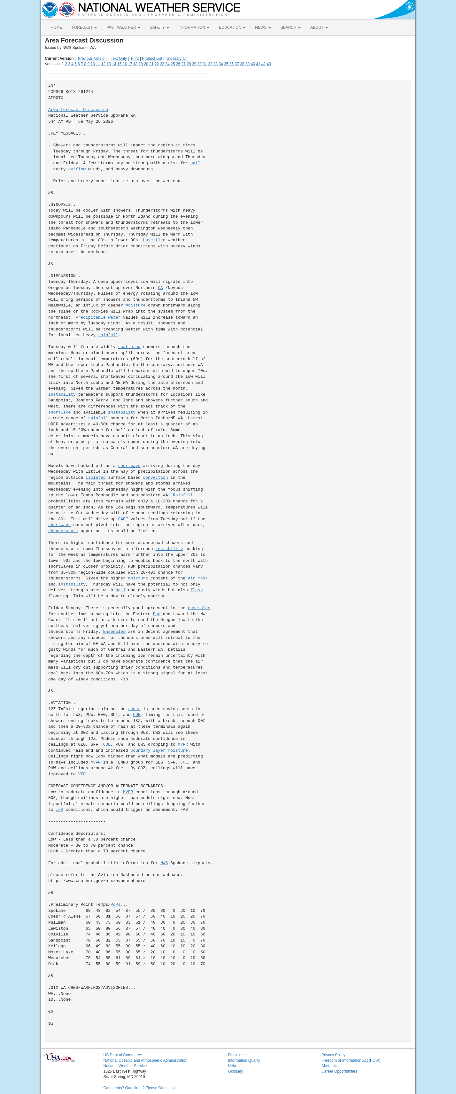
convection (155, 477)
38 (242, 64)
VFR (82, 774)
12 (103, 64)
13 (109, 64)
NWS (164, 863)
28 (189, 64)
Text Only (119, 58)
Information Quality (244, 1060)
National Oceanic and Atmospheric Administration (146, 1060)
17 (130, 64)
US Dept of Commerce (123, 1055)
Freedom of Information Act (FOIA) (350, 1060)
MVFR (183, 744)
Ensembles (114, 631)
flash (196, 590)
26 (178, 64)
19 (141, 64)
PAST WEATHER (123, 27)
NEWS (263, 27)
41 (258, 64)
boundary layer (147, 750)
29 (194, 64)
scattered (129, 347)
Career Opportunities (339, 1071)
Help (232, 1066)
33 (215, 64)
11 (98, 64)
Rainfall (183, 495)
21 (151, 64)
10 (92, 64)
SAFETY (159, 27)
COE (136, 714)
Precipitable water (98, 317)
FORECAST (84, 27)
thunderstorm (63, 531)
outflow (77, 169)
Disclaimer (237, 1055)
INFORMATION (194, 27)
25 (173, 64)
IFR (59, 809)
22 (157, 64)
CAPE (123, 519)
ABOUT (319, 27)
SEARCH (291, 27)
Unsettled (154, 240)
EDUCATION (232, 27)
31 (205, 64)
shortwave (59, 412)
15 (119, 64)
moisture (135, 305)
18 (135, 64)
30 (199, 64)
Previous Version (92, 58)
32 (210, 64)
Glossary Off (177, 58)
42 (263, 64)
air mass (198, 578)
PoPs (115, 904)
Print (135, 58)
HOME (56, 27)
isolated (95, 477)
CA (160, 287)
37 (237, 64)
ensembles (199, 608)
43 (269, 64)
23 (162, 64)
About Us (329, 1066)
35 (226, 64)
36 (231, 64)
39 (247, 64)
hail (195, 163)
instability (62, 394)
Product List (152, 58)
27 (183, 64)
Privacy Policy (333, 1055)
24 (167, 64)
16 (125, 64)
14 (114, 64)
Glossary (235, 1071)
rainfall (108, 335)
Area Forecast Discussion (78, 109)
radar (134, 709)
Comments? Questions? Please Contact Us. (141, 1088)
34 (221, 64)
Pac (156, 614)
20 (146, 64)
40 (253, 64)
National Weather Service (125, 1066)
